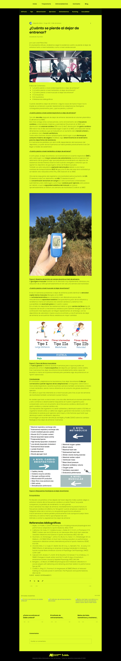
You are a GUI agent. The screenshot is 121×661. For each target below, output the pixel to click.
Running (75, 12)
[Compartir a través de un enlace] (42, 581)
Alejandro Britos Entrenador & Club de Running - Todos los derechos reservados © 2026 (59, 658)
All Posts (24, 12)
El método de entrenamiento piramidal (56, 616)
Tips (31, 12)
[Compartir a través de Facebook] (30, 581)
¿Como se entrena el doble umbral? (31, 616)
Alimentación (41, 12)
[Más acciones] (91, 23)
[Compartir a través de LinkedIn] (38, 581)
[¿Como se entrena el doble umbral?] (33, 605)
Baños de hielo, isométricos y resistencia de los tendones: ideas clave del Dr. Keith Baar (88, 616)
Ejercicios (52, 12)
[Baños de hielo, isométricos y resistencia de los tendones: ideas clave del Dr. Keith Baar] (88, 605)
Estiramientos (64, 12)
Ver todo (97, 595)
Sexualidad (85, 12)
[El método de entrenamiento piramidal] (60, 605)
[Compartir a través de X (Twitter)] (34, 581)
